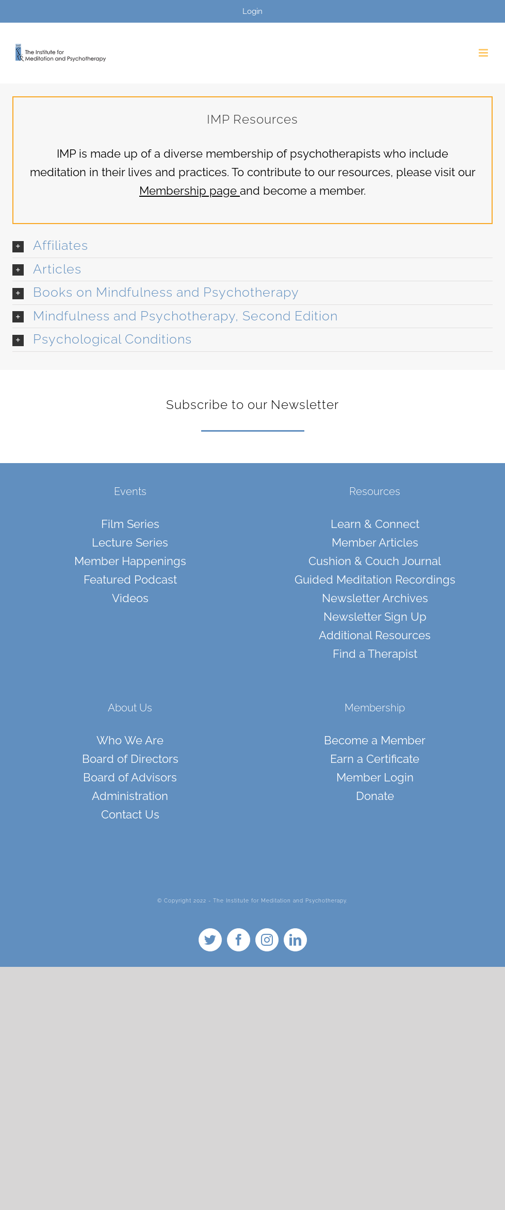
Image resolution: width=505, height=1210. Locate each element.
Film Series (130, 524)
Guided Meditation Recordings (375, 579)
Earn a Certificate (374, 758)
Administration (130, 796)
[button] (252, 246)
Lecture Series (130, 542)
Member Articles (375, 542)
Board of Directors (130, 758)
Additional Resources (375, 635)
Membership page (188, 190)
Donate (375, 796)
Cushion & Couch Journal (374, 561)
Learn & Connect (375, 524)
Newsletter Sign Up (375, 616)
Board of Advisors (130, 777)
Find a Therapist (375, 653)
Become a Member (375, 740)
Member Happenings (130, 561)
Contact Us (130, 814)
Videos (130, 598)
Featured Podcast (130, 579)
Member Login (375, 777)
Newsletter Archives (375, 598)
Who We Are (130, 740)
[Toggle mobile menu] (484, 52)
